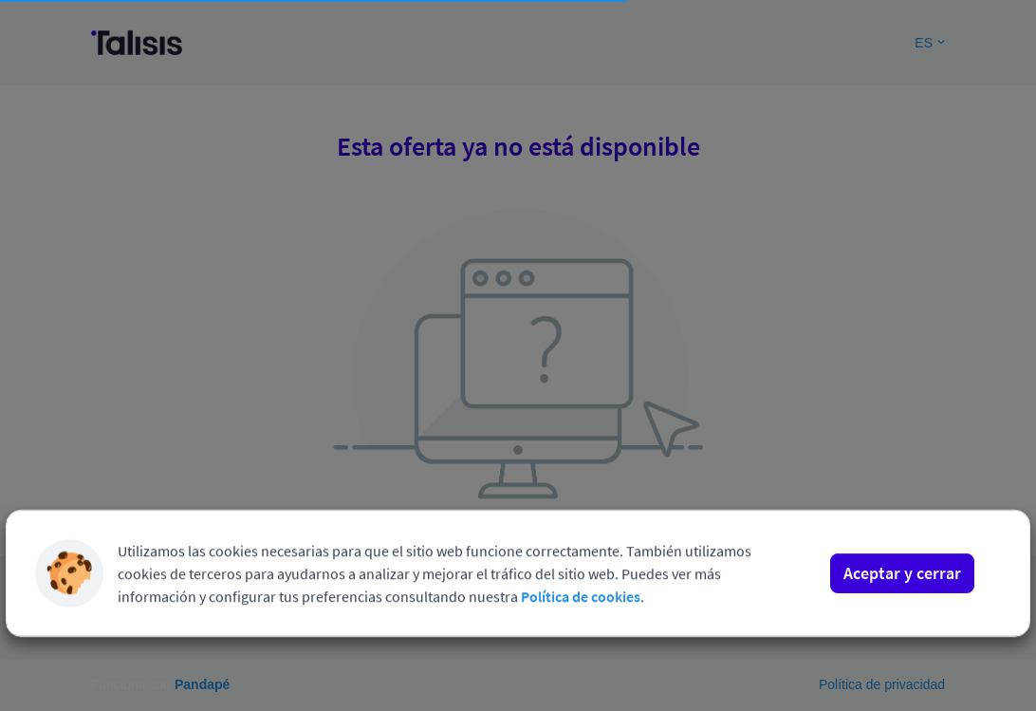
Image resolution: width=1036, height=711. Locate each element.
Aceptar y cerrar (902, 540)
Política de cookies (580, 562)
